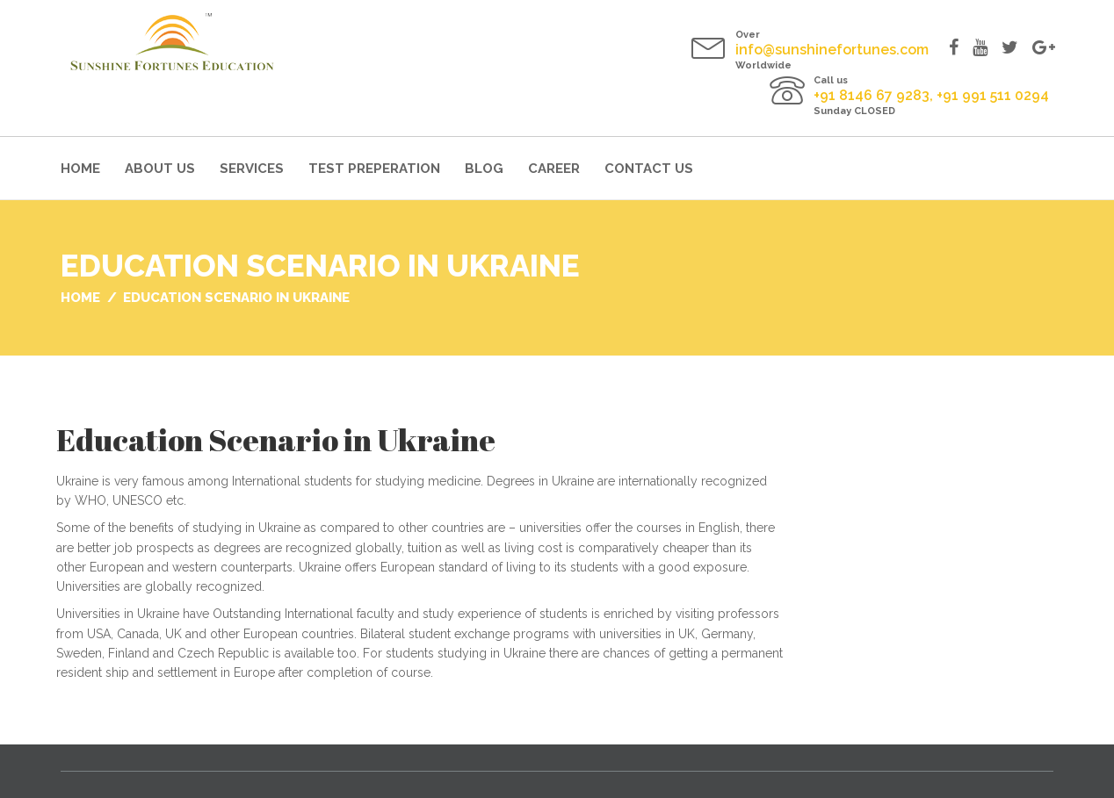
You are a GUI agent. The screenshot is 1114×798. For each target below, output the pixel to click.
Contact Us (648, 168)
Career (554, 168)
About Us (160, 168)
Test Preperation (374, 168)
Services (252, 168)
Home (80, 168)
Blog (484, 168)
